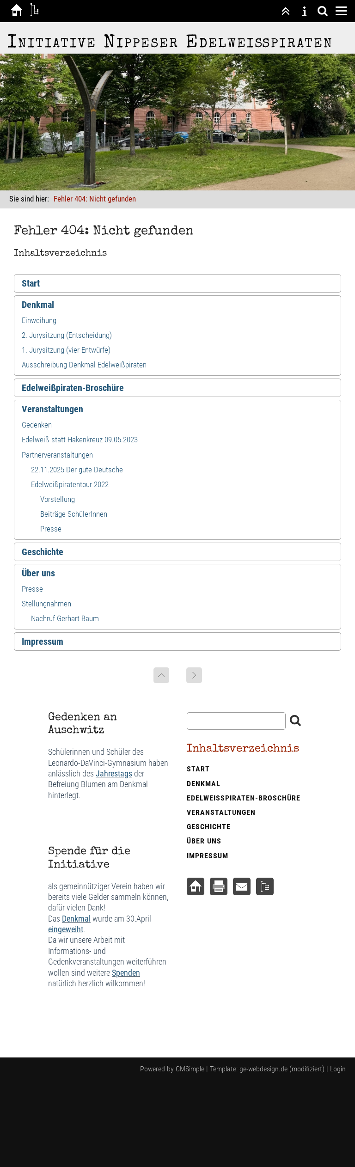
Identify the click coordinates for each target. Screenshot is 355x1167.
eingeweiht (65, 929)
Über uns (38, 573)
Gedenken (37, 424)
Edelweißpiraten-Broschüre (73, 387)
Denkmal (38, 304)
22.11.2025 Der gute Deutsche (77, 469)
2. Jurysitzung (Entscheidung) (67, 335)
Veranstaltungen (52, 409)
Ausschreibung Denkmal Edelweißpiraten (84, 364)
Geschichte (42, 551)
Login (338, 1068)
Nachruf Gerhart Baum (65, 618)
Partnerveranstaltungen (57, 454)
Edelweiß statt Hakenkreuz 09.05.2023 (80, 439)
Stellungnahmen (46, 603)
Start (31, 283)
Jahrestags (114, 773)
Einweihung (39, 320)
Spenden (126, 973)
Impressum (42, 641)
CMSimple (190, 1068)
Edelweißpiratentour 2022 (70, 484)
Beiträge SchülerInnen (73, 514)
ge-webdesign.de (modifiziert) (281, 1068)
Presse (50, 528)
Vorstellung (57, 499)
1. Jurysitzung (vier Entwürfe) (66, 349)
